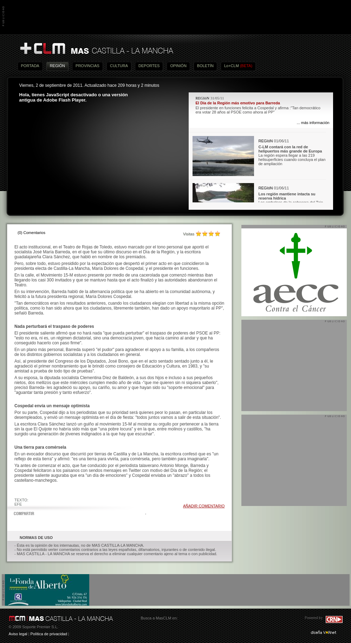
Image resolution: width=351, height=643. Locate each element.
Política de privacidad (48, 634)
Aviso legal (18, 634)
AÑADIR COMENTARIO (204, 506)
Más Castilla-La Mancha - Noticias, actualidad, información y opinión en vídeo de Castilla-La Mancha (96, 48)
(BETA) (246, 66)
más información (315, 123)
